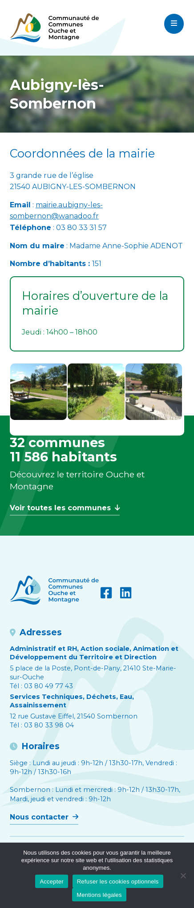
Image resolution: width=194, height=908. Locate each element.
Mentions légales (99, 895)
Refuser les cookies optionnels (118, 881)
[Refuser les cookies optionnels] (182, 875)
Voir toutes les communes (65, 508)
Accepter (51, 881)
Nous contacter (44, 817)
